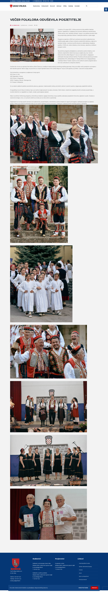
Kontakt (77, 6)
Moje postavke (81, 587)
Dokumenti (45, 6)
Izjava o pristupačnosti (84, 578)
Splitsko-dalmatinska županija (86, 567)
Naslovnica (36, 6)
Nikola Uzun (25, 25)
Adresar (59, 6)
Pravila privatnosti (83, 582)
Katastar (81, 571)
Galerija (70, 6)
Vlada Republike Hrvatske (85, 564)
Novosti (52, 6)
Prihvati (94, 587)
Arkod (80, 574)
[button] (106, 9)
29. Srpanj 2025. (16, 25)
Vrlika (65, 6)
